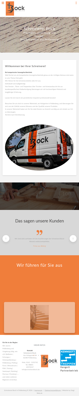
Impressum (38, 390)
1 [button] (33, 385)
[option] (39, 354)
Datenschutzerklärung (53, 390)
